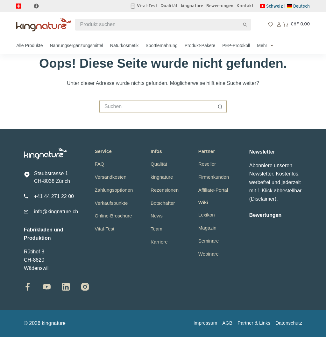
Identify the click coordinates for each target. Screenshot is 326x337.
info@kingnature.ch (56, 211)
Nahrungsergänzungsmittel (76, 45)
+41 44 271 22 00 (54, 196)
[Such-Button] (245, 25)
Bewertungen (219, 6)
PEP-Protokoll (236, 45)
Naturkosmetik (124, 45)
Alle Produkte (29, 45)
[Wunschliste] (270, 24)
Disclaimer (263, 199)
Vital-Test (147, 6)
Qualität (169, 6)
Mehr (266, 45)
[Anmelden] (278, 24)
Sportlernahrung (161, 45)
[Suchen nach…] (157, 25)
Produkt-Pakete (200, 45)
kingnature (192, 6)
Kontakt (245, 6)
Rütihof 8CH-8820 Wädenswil (36, 260)
